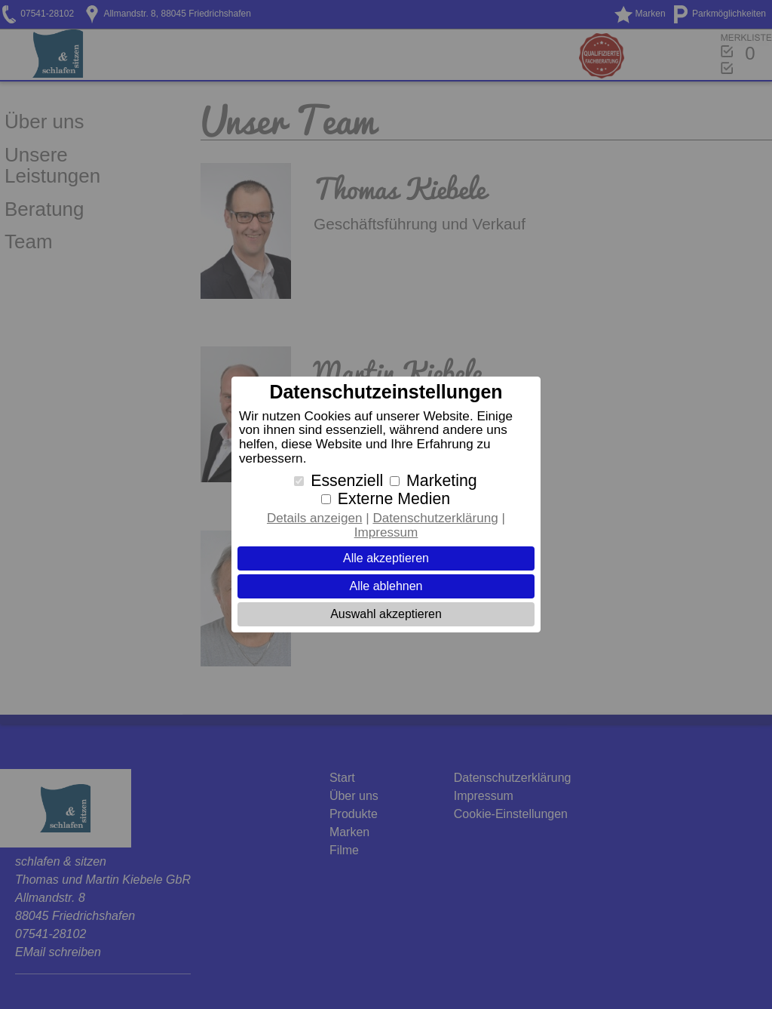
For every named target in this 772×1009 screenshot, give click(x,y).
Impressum (386, 532)
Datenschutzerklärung (435, 518)
